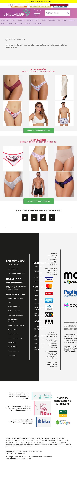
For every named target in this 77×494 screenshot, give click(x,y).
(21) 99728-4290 (15, 5)
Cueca (44, 20)
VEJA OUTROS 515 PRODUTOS (38, 130)
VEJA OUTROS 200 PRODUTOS (38, 201)
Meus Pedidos (42, 5)
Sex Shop (27, 24)
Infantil (72, 20)
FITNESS (13, 20)
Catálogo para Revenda (59, 5)
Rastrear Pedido (30, 5)
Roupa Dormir (62, 20)
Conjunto (21, 20)
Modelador (18, 24)
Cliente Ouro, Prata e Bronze (40, 6)
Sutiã (38, 20)
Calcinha (30, 20)
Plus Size (52, 20)
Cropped (9, 24)
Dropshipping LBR (60, 6)
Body (2, 24)
